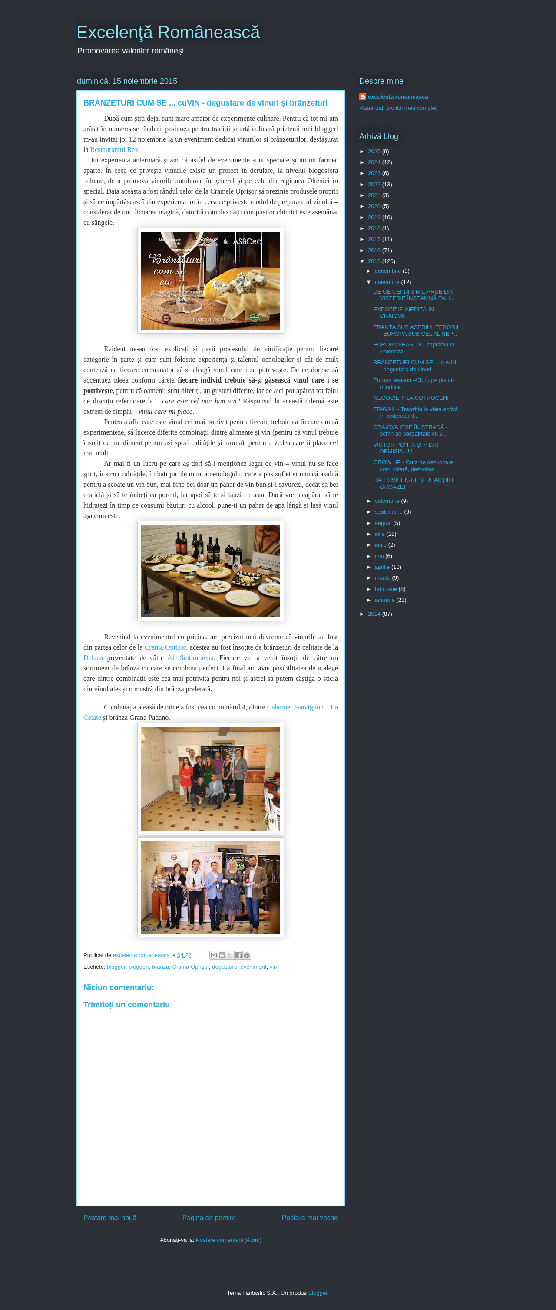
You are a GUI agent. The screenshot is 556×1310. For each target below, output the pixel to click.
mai (380, 556)
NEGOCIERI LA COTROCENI (410, 398)
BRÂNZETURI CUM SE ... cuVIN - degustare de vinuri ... (414, 366)
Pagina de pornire (209, 1217)
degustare (224, 967)
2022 (375, 184)
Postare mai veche (310, 1217)
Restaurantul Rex (114, 149)
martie (383, 577)
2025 (375, 151)
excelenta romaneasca (398, 96)
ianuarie (386, 600)
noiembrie (388, 282)
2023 (375, 173)
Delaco (93, 657)
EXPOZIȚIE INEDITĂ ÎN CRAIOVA (403, 313)
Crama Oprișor (164, 647)
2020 (375, 206)
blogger (116, 967)
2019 (375, 217)
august (384, 523)
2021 (375, 195)
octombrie (388, 501)
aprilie (383, 567)
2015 (375, 261)
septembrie (389, 511)
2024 (375, 162)
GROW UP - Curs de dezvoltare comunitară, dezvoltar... (413, 465)
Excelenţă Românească (168, 32)
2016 (375, 250)
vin (273, 967)
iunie (381, 544)
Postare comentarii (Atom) (228, 1240)
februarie (387, 589)
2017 (375, 239)
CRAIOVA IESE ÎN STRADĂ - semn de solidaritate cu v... (410, 430)
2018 (375, 228)
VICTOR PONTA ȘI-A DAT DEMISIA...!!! (406, 448)
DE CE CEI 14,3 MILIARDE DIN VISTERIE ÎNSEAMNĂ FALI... (413, 295)
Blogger (318, 1293)
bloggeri (139, 967)
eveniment (253, 967)
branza (160, 967)
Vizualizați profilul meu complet (398, 108)
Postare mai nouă (109, 1217)
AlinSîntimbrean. (191, 657)
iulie (381, 534)
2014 (375, 613)
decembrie (389, 270)
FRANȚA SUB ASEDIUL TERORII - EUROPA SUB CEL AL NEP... (415, 330)
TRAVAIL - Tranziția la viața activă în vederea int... (415, 412)
